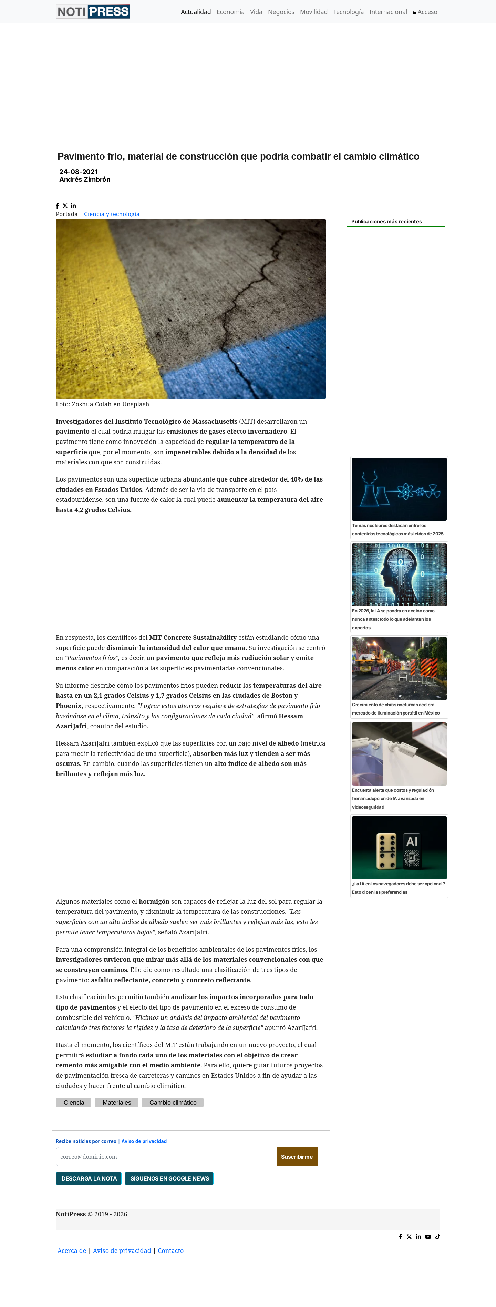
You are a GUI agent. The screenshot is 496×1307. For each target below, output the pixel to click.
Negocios (281, 12)
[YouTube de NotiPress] (428, 1235)
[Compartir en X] (65, 204)
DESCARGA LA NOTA (88, 1178)
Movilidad (314, 12)
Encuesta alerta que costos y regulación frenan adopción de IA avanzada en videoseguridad (393, 798)
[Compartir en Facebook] (57, 204)
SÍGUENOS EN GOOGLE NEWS (169, 1178)
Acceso (425, 12)
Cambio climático (173, 1102)
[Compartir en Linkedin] (73, 204)
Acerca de (72, 1250)
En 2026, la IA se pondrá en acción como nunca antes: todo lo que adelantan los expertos (393, 619)
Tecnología (348, 12)
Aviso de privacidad (144, 1141)
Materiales (117, 1102)
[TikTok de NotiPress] (437, 1235)
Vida (256, 12)
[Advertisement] (256, 82)
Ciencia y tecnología (112, 214)
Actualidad (196, 12)
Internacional (388, 12)
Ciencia (74, 1102)
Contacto (171, 1250)
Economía (231, 12)
